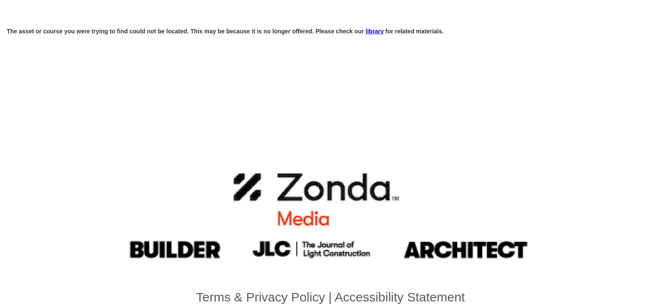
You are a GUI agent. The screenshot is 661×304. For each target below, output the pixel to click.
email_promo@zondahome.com (416, 235)
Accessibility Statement (362, 229)
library (311, 38)
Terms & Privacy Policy (315, 229)
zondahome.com (366, 235)
